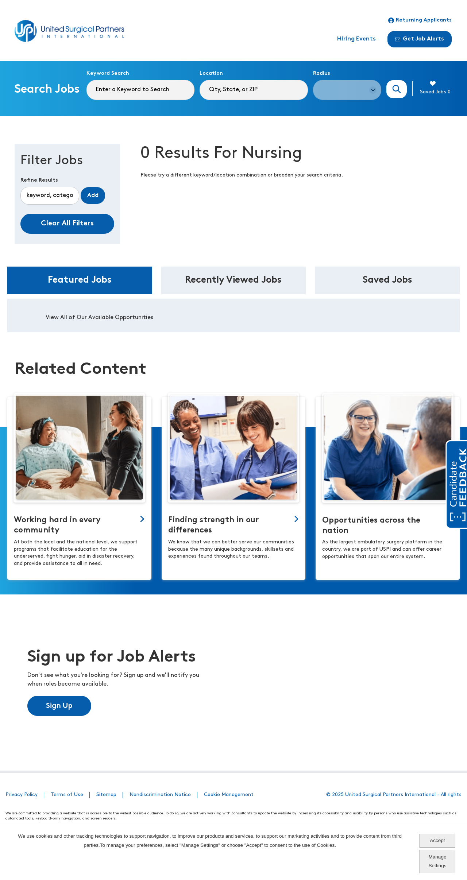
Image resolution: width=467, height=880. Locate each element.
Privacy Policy (21, 795)
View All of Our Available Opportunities (99, 318)
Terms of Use (67, 795)
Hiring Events (356, 39)
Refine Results (39, 180)
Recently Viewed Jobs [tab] (233, 280)
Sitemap (106, 795)
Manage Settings (438, 861)
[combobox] (254, 90)
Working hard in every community (57, 525)
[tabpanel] (233, 315)
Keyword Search (107, 73)
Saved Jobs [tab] (387, 280)
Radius (321, 73)
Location (211, 73)
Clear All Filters (67, 223)
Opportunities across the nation (371, 525)
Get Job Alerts (419, 39)
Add (93, 195)
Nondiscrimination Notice (160, 795)
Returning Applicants (420, 20)
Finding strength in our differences (213, 525)
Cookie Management (229, 795)
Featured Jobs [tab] (80, 280)
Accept (437, 840)
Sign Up (59, 706)
